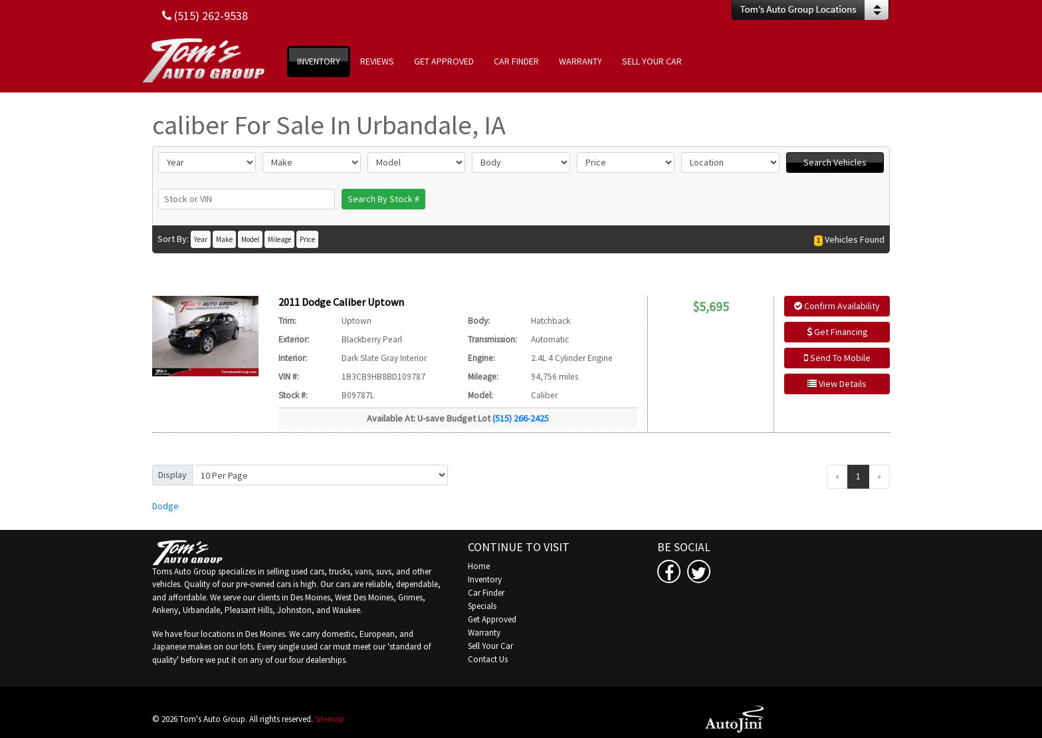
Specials (482, 606)
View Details (837, 384)
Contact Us (488, 659)
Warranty (484, 632)
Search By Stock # (383, 199)
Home (479, 566)
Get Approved (492, 619)
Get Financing (837, 332)
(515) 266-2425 (520, 418)
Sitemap (329, 719)
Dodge (165, 506)
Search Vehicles (835, 162)
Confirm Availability (837, 306)
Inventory (485, 579)
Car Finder (486, 592)
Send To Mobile (837, 358)
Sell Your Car (490, 646)
